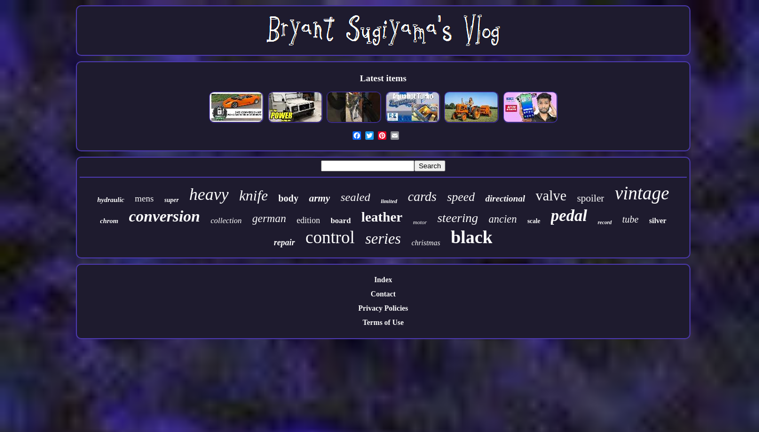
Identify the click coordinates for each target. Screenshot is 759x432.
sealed (355, 197)
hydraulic (111, 200)
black (471, 237)
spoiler (591, 198)
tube (630, 219)
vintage (642, 193)
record (605, 222)
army (319, 198)
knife (253, 195)
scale (533, 221)
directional (505, 199)
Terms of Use (383, 323)
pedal (569, 215)
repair (284, 242)
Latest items (383, 78)
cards (422, 196)
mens (144, 199)
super (171, 200)
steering (457, 218)
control (330, 237)
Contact (383, 294)
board (340, 220)
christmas (426, 243)
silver (658, 221)
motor (419, 222)
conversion (164, 216)
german (269, 218)
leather (382, 217)
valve (551, 196)
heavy (209, 194)
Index (383, 280)
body (288, 198)
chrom (109, 221)
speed (460, 197)
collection (225, 220)
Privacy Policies (383, 308)
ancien (503, 219)
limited (389, 201)
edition (308, 220)
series (383, 238)
